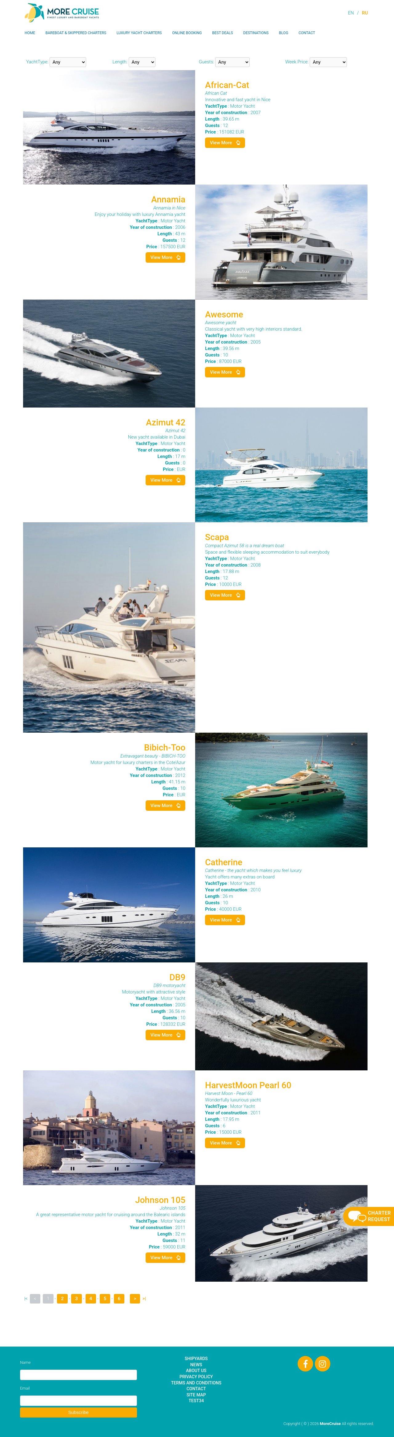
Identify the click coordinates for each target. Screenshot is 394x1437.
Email (25, 1388)
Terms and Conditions (196, 1382)
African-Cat (227, 85)
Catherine (223, 862)
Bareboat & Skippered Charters (76, 33)
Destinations (255, 33)
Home (30, 33)
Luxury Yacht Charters (139, 33)
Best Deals (222, 33)
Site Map (196, 1394)
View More (225, 142)
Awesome (224, 314)
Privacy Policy (196, 1376)
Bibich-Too (164, 747)
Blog (283, 33)
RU (365, 13)
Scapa (217, 537)
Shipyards (196, 1358)
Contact (307, 33)
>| (144, 1298)
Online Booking (187, 33)
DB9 (177, 977)
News (196, 1364)
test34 (196, 1400)
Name (25, 1362)
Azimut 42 (165, 422)
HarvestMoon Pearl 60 (248, 1085)
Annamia (168, 199)
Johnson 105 (160, 1200)
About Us (196, 1370)
